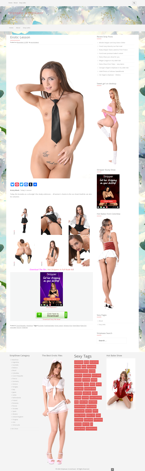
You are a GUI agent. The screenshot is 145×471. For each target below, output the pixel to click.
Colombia (15, 373)
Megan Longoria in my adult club (110, 61)
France (14, 379)
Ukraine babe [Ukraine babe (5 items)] (80, 428)
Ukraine (15, 414)
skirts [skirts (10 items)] (95, 411)
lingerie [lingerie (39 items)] (85, 397)
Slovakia (15, 409)
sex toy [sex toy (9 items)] (88, 411)
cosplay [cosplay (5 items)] (78, 380)
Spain (14, 411)
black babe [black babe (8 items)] (91, 366)
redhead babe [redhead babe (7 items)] (80, 406)
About (16, 3)
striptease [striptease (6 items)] (98, 420)
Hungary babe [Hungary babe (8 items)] (90, 389)
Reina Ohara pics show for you (109, 57)
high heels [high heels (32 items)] (79, 389)
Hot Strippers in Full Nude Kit (60, 269)
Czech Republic (21, 326)
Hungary (15, 387)
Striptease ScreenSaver (26, 13)
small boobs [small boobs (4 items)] (80, 415)
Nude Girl (83, 326)
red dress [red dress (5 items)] (93, 402)
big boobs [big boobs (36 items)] (94, 362)
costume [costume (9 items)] (86, 380)
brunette (41, 326)
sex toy (19, 328)
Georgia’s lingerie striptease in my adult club (114, 68)
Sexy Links (22, 3)
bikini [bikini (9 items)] (84, 366)
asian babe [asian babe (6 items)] (79, 362)
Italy (13, 389)
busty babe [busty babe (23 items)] (96, 375)
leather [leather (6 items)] (78, 397)
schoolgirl (13, 328)
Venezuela (16, 425)
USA (13, 422)
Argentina (15, 362)
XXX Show (14, 429)
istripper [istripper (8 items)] (78, 393)
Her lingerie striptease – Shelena (110, 75)
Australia (15, 365)
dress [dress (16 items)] (92, 384)
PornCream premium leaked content (111, 53)
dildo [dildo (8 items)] (86, 384)
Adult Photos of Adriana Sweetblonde (111, 71)
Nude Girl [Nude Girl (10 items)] (83, 402)
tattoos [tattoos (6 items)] (78, 424)
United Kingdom (17, 417)
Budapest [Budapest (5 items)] (87, 375)
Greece (15, 384)
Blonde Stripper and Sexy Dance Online (112, 43)
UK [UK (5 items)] (91, 424)
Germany (15, 381)
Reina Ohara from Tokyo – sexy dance (111, 64)
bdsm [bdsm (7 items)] (86, 362)
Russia (14, 406)
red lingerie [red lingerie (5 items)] (91, 406)
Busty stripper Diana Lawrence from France (113, 50)
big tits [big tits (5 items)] (77, 366)
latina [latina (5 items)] (94, 393)
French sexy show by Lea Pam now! (110, 46)
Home (10, 3)
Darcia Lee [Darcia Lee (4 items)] (79, 384)
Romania (15, 403)
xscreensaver (35, 42)
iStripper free (68, 326)
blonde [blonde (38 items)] (92, 371)
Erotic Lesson (59, 326)
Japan (14, 392)
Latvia (14, 395)
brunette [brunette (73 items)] (78, 375)
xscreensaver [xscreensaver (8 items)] (91, 428)
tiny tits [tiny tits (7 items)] (86, 424)
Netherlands (16, 398)
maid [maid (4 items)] (76, 402)
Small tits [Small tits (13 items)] (91, 415)
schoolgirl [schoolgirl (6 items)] (79, 411)
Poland (14, 400)
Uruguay (15, 419)
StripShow (29, 326)
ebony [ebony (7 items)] (98, 384)
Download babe (49, 326)
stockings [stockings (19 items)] (79, 420)
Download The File (38, 269)
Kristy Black (76, 326)
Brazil (14, 370)
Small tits (25, 328)
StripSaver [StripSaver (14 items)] (88, 420)
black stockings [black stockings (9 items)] (81, 371)
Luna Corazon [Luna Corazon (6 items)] (95, 397)
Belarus (15, 368)
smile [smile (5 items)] (98, 415)
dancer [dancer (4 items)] (94, 380)
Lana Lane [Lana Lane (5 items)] (87, 393)
